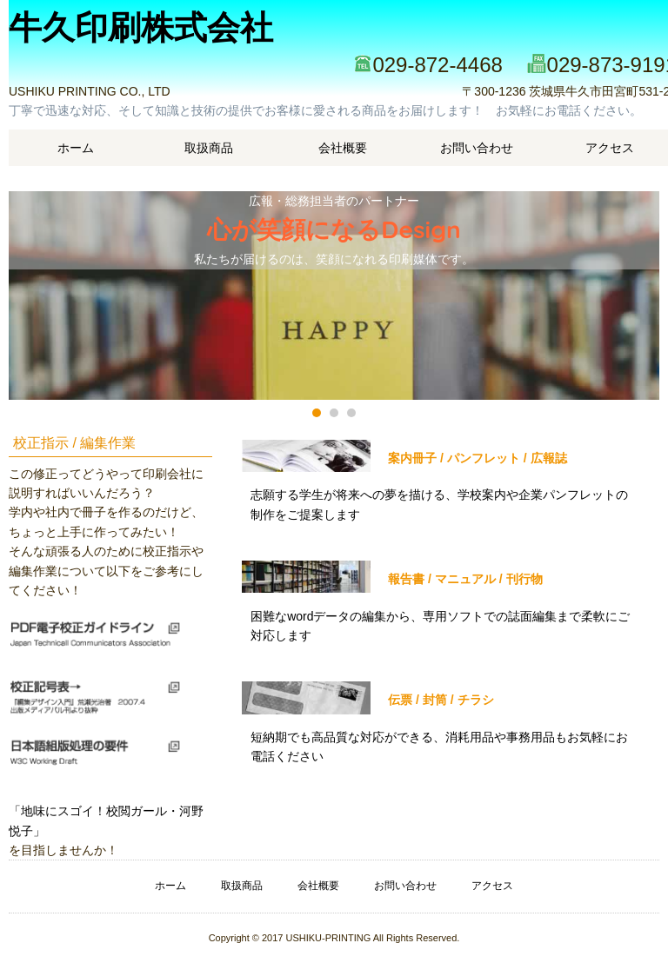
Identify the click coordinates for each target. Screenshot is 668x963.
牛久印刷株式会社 (141, 28)
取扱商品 (208, 148)
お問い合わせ (476, 148)
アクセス (492, 886)
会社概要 (342, 148)
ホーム (75, 148)
